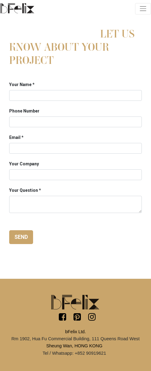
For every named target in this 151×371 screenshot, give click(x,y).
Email (15, 137)
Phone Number (24, 111)
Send (21, 237)
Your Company (24, 163)
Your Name (20, 84)
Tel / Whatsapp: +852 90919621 (74, 353)
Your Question (23, 190)
